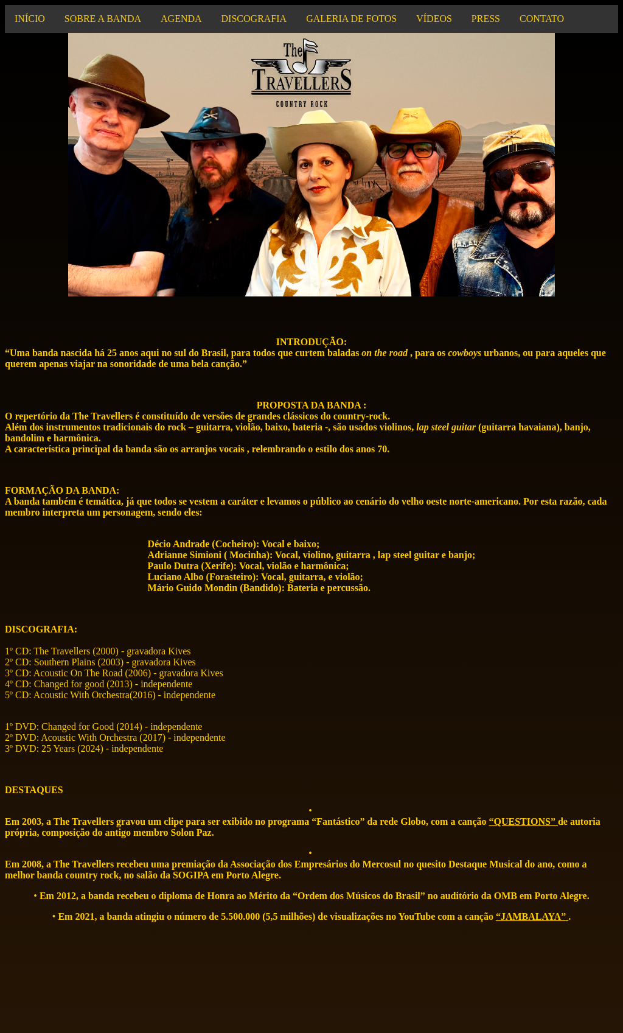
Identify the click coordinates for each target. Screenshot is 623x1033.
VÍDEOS (434, 18)
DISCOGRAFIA (254, 18)
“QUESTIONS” (523, 821)
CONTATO (542, 18)
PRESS (486, 18)
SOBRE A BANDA (102, 18)
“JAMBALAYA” (532, 916)
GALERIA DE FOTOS (351, 18)
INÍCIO (30, 18)
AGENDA (181, 18)
